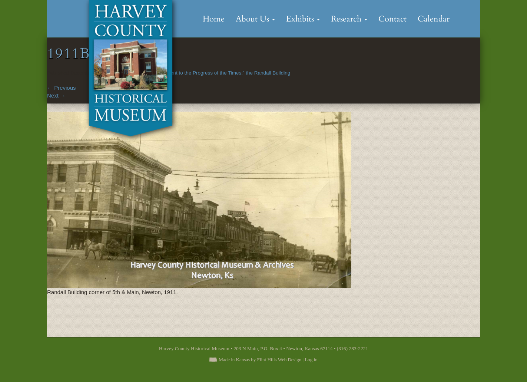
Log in (311, 359)
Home (214, 18)
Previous (61, 88)
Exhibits (303, 18)
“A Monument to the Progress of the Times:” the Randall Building (219, 73)
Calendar (434, 18)
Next (56, 95)
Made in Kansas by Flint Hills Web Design (260, 359)
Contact (392, 18)
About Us (255, 18)
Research (349, 18)
